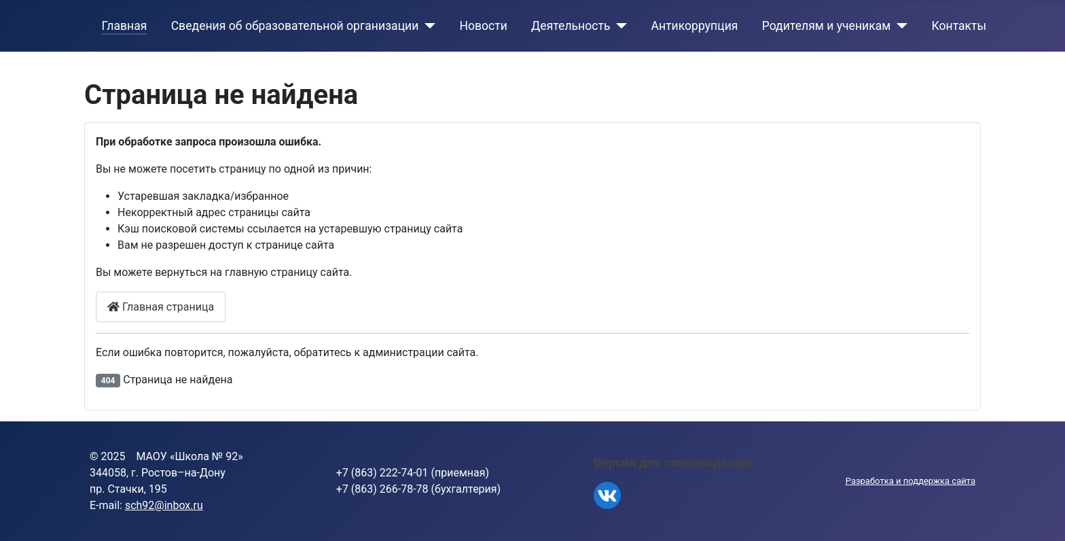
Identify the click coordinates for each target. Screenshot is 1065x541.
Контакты (958, 26)
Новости (483, 26)
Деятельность (570, 26)
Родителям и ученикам (826, 26)
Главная (124, 26)
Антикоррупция (694, 26)
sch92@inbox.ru (164, 505)
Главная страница (160, 306)
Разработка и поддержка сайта (910, 481)
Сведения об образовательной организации (295, 26)
